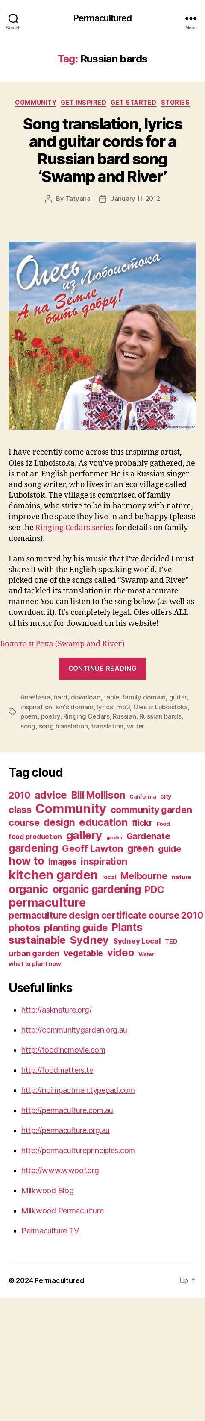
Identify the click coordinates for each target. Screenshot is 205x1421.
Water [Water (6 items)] (146, 954)
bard (60, 697)
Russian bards (160, 716)
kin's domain (75, 707)
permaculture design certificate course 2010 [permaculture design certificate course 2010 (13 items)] (106, 915)
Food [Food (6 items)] (163, 824)
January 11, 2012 (135, 198)
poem (29, 716)
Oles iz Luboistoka (160, 707)
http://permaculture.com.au (67, 1110)
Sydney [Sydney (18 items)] (89, 940)
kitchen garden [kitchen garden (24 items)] (53, 874)
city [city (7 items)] (165, 796)
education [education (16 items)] (103, 822)
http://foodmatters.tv (57, 1070)
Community (35, 102)
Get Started (134, 102)
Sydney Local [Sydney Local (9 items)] (137, 941)
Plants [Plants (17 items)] (126, 927)
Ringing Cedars (86, 716)
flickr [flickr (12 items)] (142, 822)
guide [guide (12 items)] (170, 848)
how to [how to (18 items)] (26, 860)
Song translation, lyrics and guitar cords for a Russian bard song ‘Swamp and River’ (102, 150)
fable (111, 697)
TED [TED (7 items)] (171, 941)
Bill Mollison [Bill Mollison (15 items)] (98, 795)
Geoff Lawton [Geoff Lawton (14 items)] (92, 848)
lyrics (105, 707)
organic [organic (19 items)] (28, 888)
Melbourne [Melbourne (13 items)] (143, 875)
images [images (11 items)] (62, 862)
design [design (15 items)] (59, 822)
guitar (178, 697)
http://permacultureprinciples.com (78, 1150)
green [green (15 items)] (140, 848)
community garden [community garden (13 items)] (151, 809)
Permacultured (102, 18)
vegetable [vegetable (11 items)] (83, 953)
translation (107, 726)
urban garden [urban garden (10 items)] (34, 953)
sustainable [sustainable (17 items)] (37, 940)
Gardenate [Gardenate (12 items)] (148, 836)
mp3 (123, 707)
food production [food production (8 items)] (35, 837)
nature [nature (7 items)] (181, 877)
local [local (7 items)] (109, 877)
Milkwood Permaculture (62, 1210)
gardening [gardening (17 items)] (33, 848)
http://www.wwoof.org (60, 1170)
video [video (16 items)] (121, 952)
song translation (63, 726)
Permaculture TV (50, 1230)
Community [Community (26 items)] (70, 808)
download (86, 697)
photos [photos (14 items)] (24, 927)
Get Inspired (83, 102)
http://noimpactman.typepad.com (78, 1090)
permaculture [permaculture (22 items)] (47, 902)
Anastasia (35, 697)
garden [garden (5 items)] (114, 837)
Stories (175, 102)
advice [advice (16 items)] (51, 795)
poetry (50, 716)
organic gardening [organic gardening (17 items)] (97, 889)
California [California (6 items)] (142, 796)
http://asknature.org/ (56, 1009)
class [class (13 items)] (20, 809)
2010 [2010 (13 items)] (19, 795)
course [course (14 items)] (24, 822)
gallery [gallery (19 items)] (84, 835)
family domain (144, 697)
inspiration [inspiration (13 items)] (104, 861)
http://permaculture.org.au (65, 1130)
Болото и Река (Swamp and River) (62, 644)
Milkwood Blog (47, 1190)
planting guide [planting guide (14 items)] (75, 927)
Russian (124, 716)
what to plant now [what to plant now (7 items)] (35, 963)
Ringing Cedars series (74, 528)
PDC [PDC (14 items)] (154, 889)
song (27, 726)
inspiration (36, 707)
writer (135, 726)
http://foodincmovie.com (63, 1049)
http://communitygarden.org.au (74, 1029)
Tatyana (78, 198)
